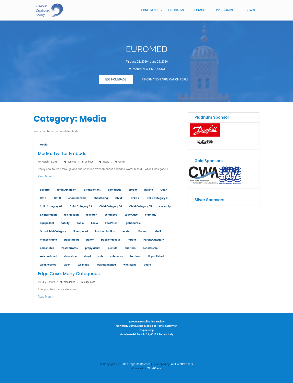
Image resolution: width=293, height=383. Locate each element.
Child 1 (119, 198)
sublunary (116, 256)
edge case (89, 282)
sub (100, 256)
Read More (44, 176)
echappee (111, 215)
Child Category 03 (81, 206)
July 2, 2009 (48, 282)
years (147, 265)
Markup (143, 231)
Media (44, 144)
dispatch (91, 215)
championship (77, 198)
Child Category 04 (110, 206)
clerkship (165, 206)
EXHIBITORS (176, 10)
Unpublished (156, 256)
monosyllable (48, 240)
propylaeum (92, 248)
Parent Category (153, 240)
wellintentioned (106, 265)
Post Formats (69, 248)
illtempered (80, 231)
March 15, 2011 (50, 162)
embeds (89, 162)
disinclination (48, 215)
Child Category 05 (140, 206)
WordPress (154, 368)
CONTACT (249, 10)
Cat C (57, 198)
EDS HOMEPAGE (115, 79)
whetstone (129, 265)
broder (133, 190)
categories (69, 282)
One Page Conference (136, 364)
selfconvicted (48, 256)
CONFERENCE (150, 10)
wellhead (83, 265)
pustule (112, 248)
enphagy (150, 215)
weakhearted (48, 265)
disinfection (71, 215)
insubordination (105, 231)
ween (67, 265)
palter (90, 240)
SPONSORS (200, 10)
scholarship (150, 248)
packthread (71, 240)
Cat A (164, 190)
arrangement (92, 190)
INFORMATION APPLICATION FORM (165, 79)
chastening (101, 198)
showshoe (70, 256)
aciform (45, 190)
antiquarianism (66, 190)
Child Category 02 (51, 206)
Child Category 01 (157, 198)
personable (47, 248)
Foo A (80, 223)
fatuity (65, 223)
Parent (132, 240)
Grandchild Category (53, 231)
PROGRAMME (225, 10)
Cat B (43, 198)
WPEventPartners (182, 364)
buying (148, 190)
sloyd (87, 256)
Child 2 (135, 198)
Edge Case (131, 215)
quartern (130, 248)
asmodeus (114, 190)
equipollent (47, 223)
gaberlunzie (133, 223)
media (106, 162)
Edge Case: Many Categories (69, 274)
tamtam (135, 256)
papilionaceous (110, 240)
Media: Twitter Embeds (62, 153)
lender (126, 231)
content (72, 162)
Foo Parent (112, 223)
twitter (121, 162)
